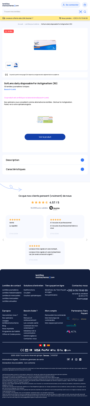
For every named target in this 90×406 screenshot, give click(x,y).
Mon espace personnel (54, 323)
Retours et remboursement (30, 319)
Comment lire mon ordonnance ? (31, 327)
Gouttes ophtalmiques (32, 295)
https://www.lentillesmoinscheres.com (12, 379)
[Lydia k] (75, 319)
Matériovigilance (30, 336)
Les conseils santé (31, 323)
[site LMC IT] (44, 345)
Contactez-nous (30, 338)
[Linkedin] (80, 359)
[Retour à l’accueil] (10, 5)
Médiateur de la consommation (30, 332)
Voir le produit (45, 137)
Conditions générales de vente (31, 359)
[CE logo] (21, 350)
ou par (82, 299)
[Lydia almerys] (71, 325)
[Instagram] (76, 359)
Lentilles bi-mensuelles (11, 295)
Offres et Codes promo (11, 334)
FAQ (25, 315)
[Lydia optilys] (68, 319)
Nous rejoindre (8, 328)
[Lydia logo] (67, 350)
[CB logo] (26, 350)
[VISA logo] (36, 350)
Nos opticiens (7, 318)
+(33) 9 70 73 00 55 (77, 290)
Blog (4, 326)
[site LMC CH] (40, 345)
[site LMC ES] (48, 345)
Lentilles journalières (32, 24)
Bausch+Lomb (10, 89)
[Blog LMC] (68, 359)
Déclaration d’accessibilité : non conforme (18, 363)
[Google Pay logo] (59, 350)
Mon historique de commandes (52, 319)
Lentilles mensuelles (10, 298)
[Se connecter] (70, 5)
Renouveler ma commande (55, 315)
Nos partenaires (51, 295)
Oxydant (27, 293)
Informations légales (10, 359)
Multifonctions (29, 290)
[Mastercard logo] (30, 350)
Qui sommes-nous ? (10, 315)
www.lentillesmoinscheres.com (52, 383)
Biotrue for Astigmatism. (62, 102)
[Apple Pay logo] (52, 350)
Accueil (20, 24)
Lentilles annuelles (9, 301)
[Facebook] (72, 359)
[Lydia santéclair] (83, 319)
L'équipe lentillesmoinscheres (10, 322)
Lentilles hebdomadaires (12, 293)
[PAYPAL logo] (44, 350)
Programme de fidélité (11, 331)
